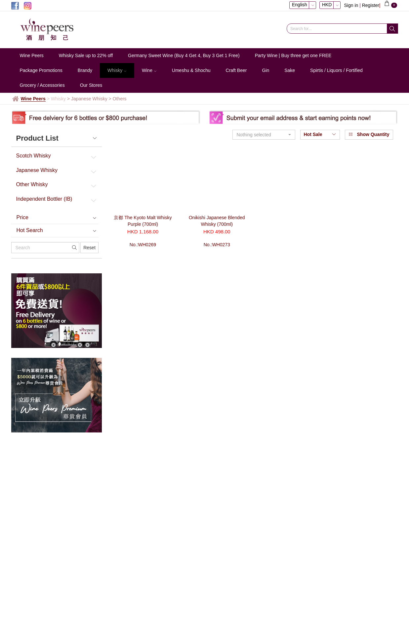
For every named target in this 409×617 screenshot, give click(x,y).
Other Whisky (32, 184)
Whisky (117, 70)
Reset (89, 247)
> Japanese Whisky (88, 98)
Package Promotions (41, 70)
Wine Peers (32, 55)
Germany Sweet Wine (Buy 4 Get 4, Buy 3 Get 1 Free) (184, 55)
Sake (289, 70)
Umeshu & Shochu (191, 70)
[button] (263, 135)
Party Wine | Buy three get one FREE (293, 55)
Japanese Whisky (37, 170)
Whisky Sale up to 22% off (86, 55)
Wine (149, 70)
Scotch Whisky (33, 155)
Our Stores (91, 85)
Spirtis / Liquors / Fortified (336, 70)
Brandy (85, 70)
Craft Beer (236, 70)
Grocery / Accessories (42, 85)
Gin (265, 70)
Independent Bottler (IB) (44, 199)
